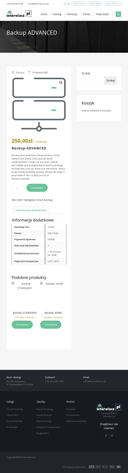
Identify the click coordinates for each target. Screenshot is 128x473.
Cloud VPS (12, 415)
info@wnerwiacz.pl (38, 3)
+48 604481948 (14, 3)
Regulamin (42, 433)
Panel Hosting (44, 409)
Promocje (11, 427)
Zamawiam (37, 187)
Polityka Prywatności (48, 427)
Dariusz (20, 72)
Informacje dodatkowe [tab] (31, 210)
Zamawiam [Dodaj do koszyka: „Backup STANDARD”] (22, 324)
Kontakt (71, 409)
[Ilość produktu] (18, 188)
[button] (61, 83)
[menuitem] (45, 14)
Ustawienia (73, 415)
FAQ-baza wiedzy (76, 421)
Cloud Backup (44, 199)
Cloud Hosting (14, 409)
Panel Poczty (44, 421)
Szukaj (86, 73)
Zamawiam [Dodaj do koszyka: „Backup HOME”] (50, 324)
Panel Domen (44, 415)
